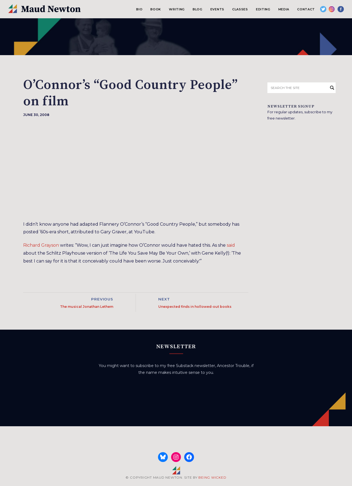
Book (155, 9)
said (231, 245)
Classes (240, 9)
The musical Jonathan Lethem (86, 307)
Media (283, 9)
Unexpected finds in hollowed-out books (194, 307)
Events (217, 9)
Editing (263, 9)
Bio (139, 9)
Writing (177, 9)
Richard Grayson (41, 245)
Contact (306, 9)
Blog (197, 9)
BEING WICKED (212, 477)
